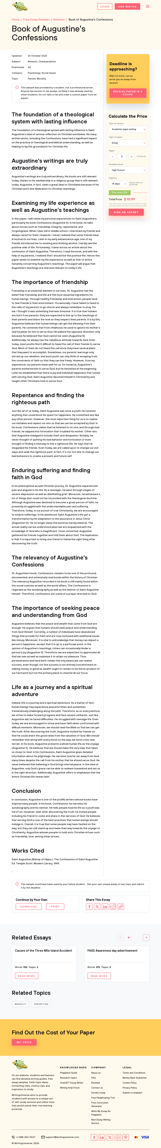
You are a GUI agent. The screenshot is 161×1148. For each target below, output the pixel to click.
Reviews (95, 1082)
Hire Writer (127, 6)
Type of (115, 137)
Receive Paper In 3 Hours (128, 93)
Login (104, 6)
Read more (26, 976)
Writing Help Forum (70, 1087)
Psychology (34, 73)
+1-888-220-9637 (25, 1137)
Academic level (116, 164)
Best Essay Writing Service (100, 1121)
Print (55, 906)
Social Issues (49, 73)
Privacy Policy (130, 1087)
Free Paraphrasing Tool (103, 1097)
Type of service (116, 123)
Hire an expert (126, 212)
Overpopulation (47, 61)
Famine (32, 78)
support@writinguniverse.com (62, 1137)
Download (28, 906)
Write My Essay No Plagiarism (101, 1113)
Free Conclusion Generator (99, 1104)
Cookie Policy (130, 1082)
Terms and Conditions (134, 1073)
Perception (41, 1004)
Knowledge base (73, 1067)
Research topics (68, 1077)
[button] (128, 937)
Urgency (113, 178)
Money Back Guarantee (135, 1077)
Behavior (33, 61)
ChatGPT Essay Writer (71, 1082)
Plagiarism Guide (68, 1073)
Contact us (97, 1087)
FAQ (93, 1077)
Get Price (24, 1042)
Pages (112, 150)
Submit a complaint (132, 1092)
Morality (41, 78)
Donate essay (98, 1092)
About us (96, 1073)
